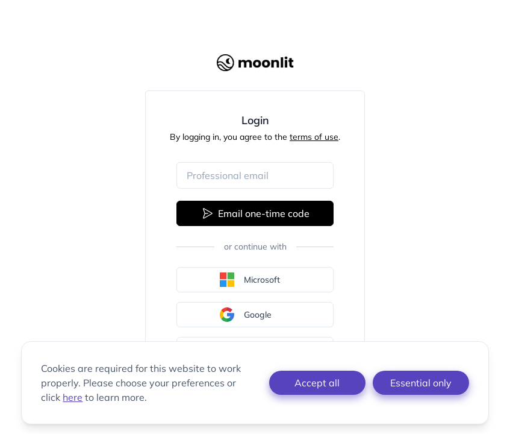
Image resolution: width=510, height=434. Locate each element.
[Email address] (255, 175)
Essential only (421, 383)
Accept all (317, 383)
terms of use (314, 136)
